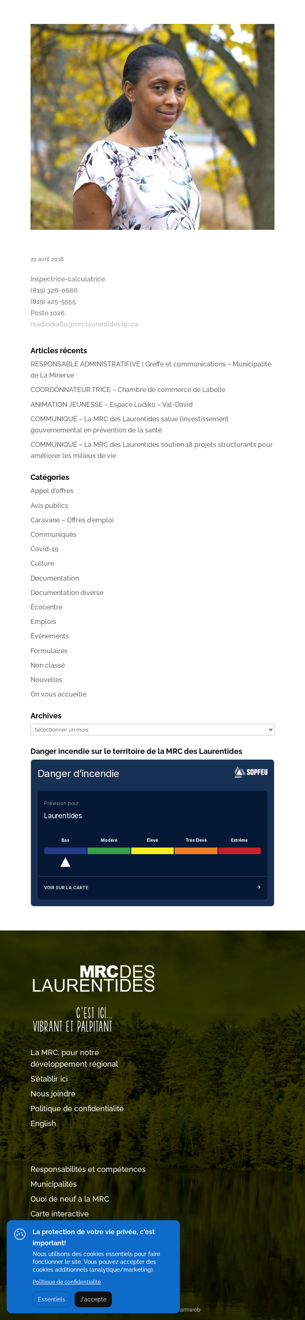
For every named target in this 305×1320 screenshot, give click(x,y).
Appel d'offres (52, 491)
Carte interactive (60, 1213)
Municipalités (54, 1184)
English (43, 1123)
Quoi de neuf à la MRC (70, 1199)
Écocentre (46, 607)
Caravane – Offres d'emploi (72, 520)
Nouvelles (46, 680)
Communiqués (53, 534)
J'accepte (93, 1299)
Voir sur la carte (152, 887)
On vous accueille (58, 694)
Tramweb (188, 1309)
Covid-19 (44, 549)
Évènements (50, 636)
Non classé (48, 665)
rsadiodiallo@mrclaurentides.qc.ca (84, 324)
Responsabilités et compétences (88, 1169)
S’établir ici (49, 1078)
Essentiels (51, 1299)
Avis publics (49, 506)
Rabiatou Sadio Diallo (68, 245)
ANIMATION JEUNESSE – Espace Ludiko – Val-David (112, 405)
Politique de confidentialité (77, 1108)
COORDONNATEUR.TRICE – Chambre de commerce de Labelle (128, 390)
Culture (42, 563)
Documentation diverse (67, 593)
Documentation (55, 578)
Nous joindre (53, 1093)
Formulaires (49, 651)
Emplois (43, 622)
